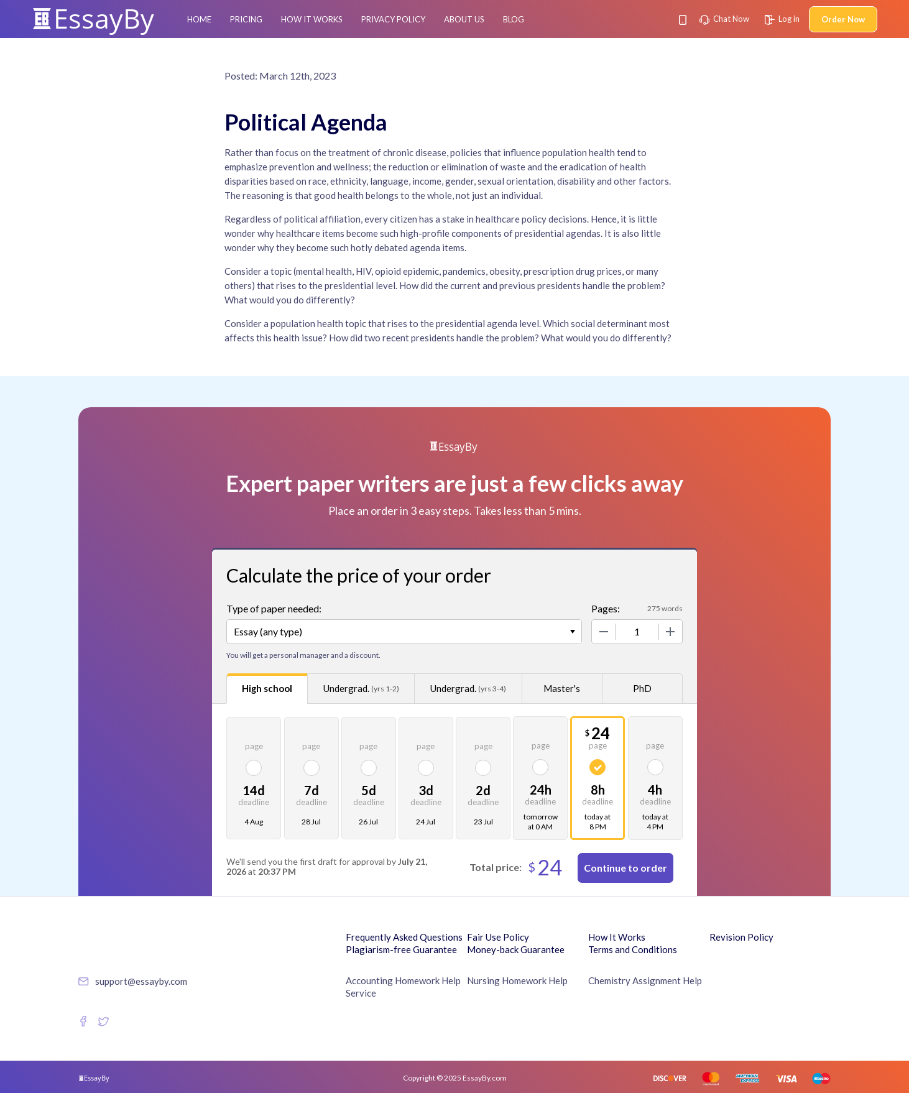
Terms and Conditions (632, 949)
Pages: (605, 608)
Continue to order (625, 868)
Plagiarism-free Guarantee (401, 949)
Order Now (843, 19)
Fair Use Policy (498, 937)
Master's (561, 688)
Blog (513, 19)
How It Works (312, 19)
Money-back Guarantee (516, 949)
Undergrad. (361, 688)
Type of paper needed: (273, 608)
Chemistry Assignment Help (645, 980)
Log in (782, 19)
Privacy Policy (393, 19)
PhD (642, 688)
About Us (464, 19)
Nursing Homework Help (517, 980)
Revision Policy (741, 937)
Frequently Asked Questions (404, 937)
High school (267, 688)
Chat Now (724, 19)
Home (199, 19)
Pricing (246, 19)
